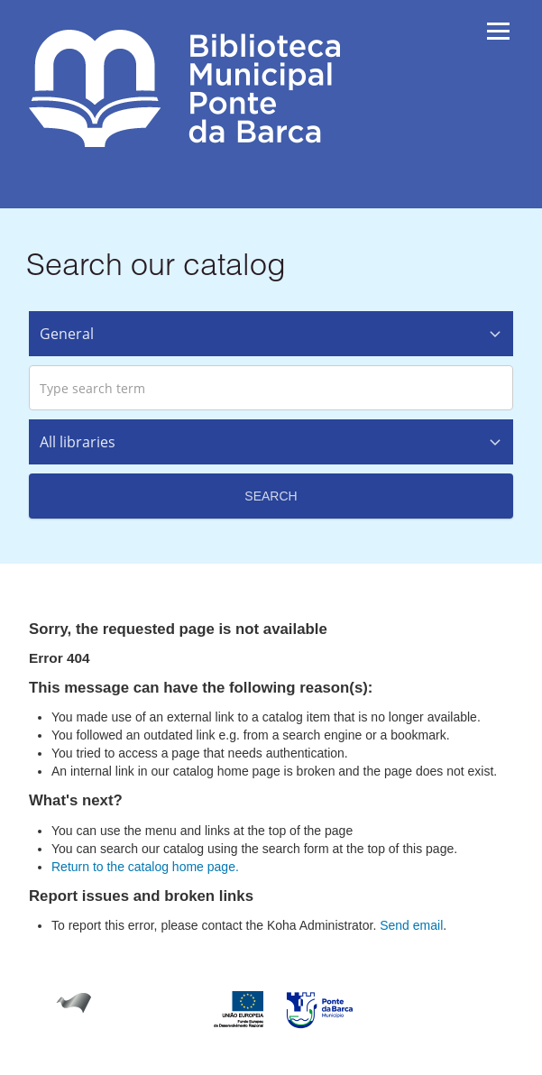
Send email (411, 925)
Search (270, 496)
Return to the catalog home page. (145, 866)
